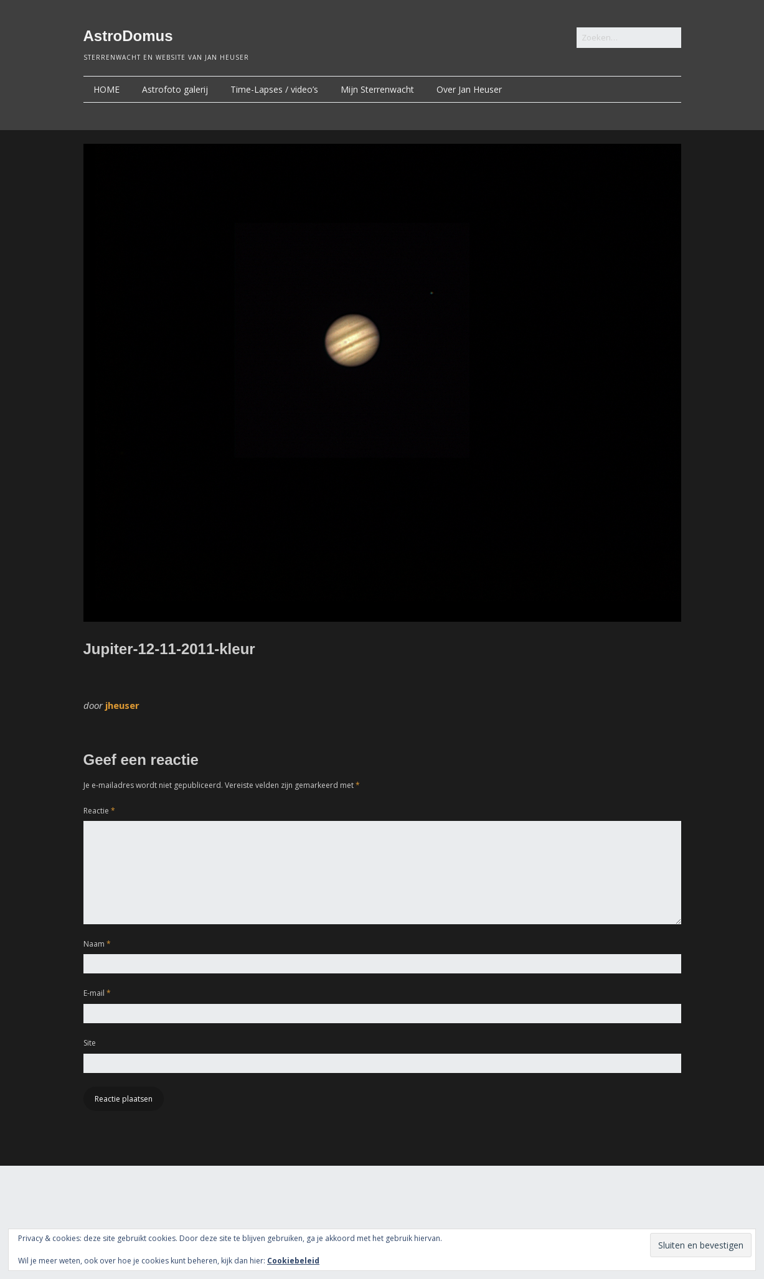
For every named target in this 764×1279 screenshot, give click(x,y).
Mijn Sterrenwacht (377, 89)
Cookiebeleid (293, 1260)
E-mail (97, 993)
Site (89, 1043)
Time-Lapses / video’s (274, 89)
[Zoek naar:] (629, 37)
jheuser (122, 705)
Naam (97, 944)
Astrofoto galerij (175, 89)
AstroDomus (128, 35)
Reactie (99, 810)
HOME (106, 89)
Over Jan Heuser (469, 89)
